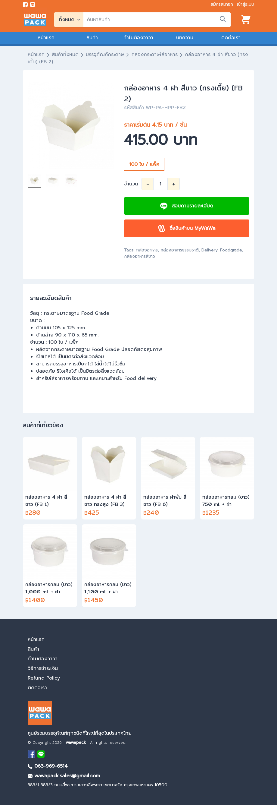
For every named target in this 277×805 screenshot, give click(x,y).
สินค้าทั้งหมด (65, 54)
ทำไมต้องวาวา (138, 37)
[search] (157, 20)
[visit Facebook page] (25, 4)
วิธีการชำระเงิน (43, 668)
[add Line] (41, 754)
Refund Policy (44, 678)
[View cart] (246, 19)
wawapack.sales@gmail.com (64, 775)
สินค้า (92, 37)
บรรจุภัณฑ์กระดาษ (105, 54)
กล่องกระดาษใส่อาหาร (154, 54)
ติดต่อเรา (231, 37)
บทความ (184, 37)
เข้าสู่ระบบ (245, 4)
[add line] (32, 4)
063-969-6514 (48, 766)
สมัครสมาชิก (221, 4)
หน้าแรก (46, 37)
